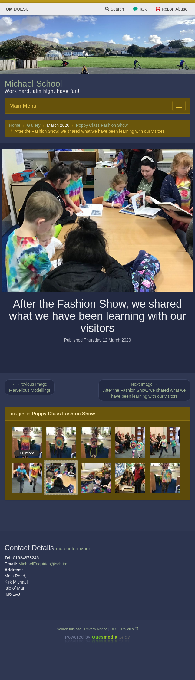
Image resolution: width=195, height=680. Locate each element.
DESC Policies (124, 629)
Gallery (33, 125)
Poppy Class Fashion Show (102, 125)
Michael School (33, 83)
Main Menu (22, 106)
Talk (143, 9)
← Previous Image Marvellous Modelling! (29, 387)
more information (73, 548)
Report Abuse (174, 9)
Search (114, 9)
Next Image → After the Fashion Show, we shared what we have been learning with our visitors (144, 390)
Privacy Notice (95, 629)
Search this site (69, 629)
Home (14, 125)
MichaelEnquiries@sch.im (42, 563)
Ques (111, 637)
